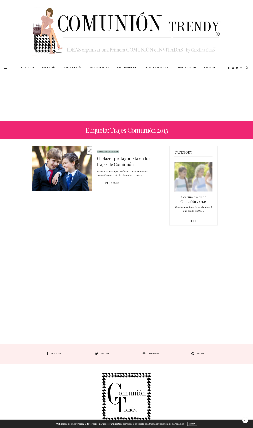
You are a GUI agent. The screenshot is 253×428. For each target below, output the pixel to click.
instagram (151, 353)
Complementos (186, 67)
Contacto (27, 67)
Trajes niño (49, 67)
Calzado (209, 67)
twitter (102, 353)
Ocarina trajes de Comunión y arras (193, 199)
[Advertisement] (126, 97)
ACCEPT (192, 425)
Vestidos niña (72, 67)
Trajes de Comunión (107, 152)
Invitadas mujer (99, 67)
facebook (53, 353)
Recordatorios (126, 67)
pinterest (199, 353)
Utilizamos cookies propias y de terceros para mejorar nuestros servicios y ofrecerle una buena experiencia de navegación (120, 425)
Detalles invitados (156, 67)
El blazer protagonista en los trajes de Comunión (123, 161)
